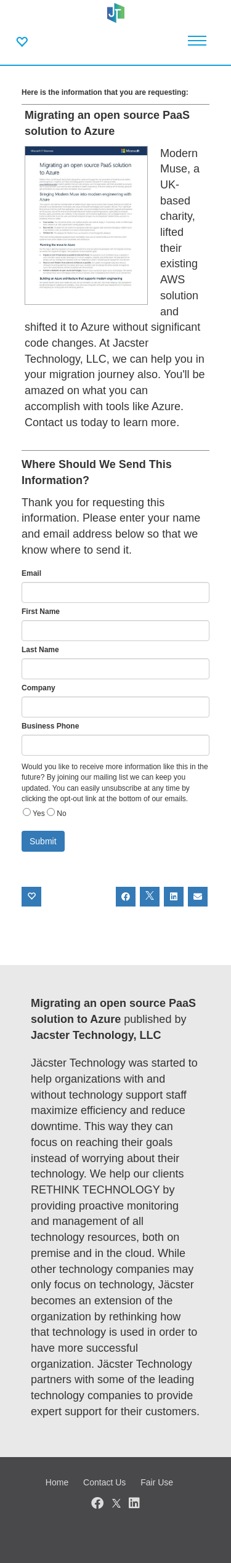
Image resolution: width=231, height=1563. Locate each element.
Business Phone (50, 726)
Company (38, 688)
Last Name (40, 649)
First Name (41, 611)
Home (57, 1482)
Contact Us (104, 1482)
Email (31, 573)
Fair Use (156, 1482)
